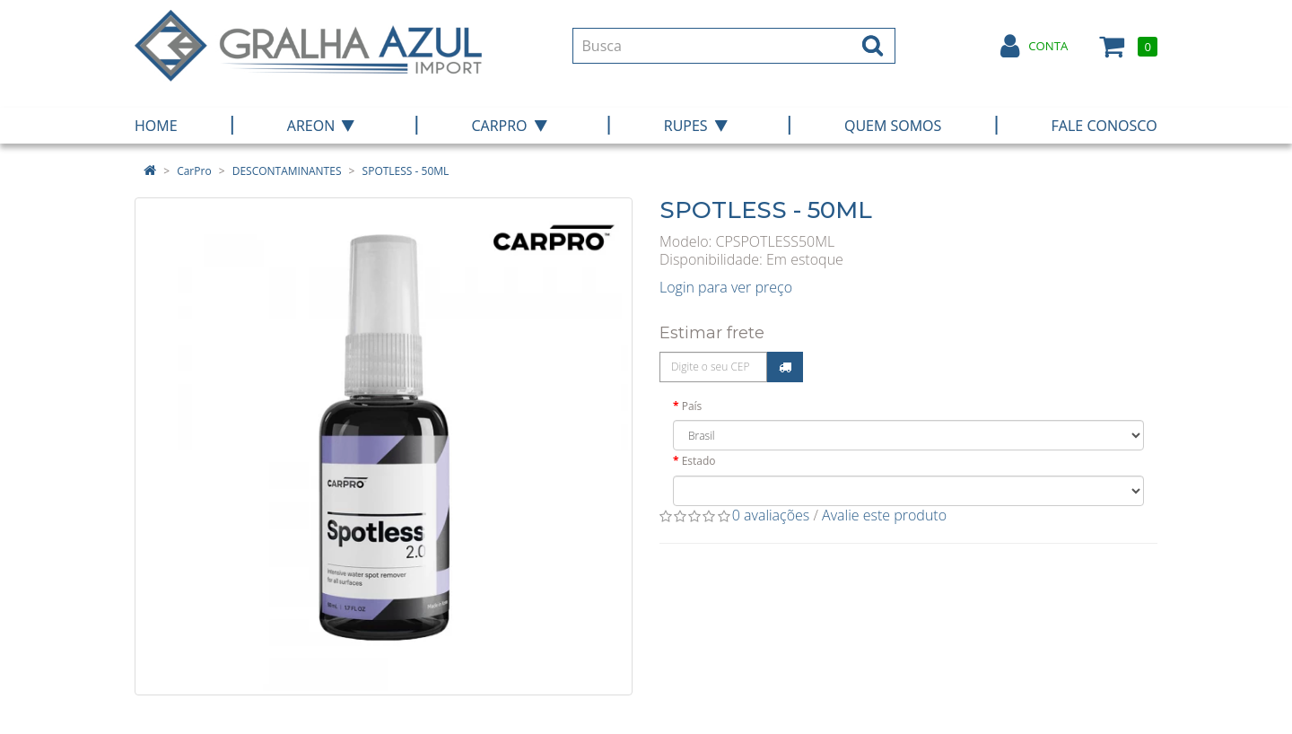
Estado (699, 460)
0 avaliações (771, 515)
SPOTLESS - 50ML (406, 171)
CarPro (194, 171)
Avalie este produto (884, 515)
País (692, 406)
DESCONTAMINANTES (287, 171)
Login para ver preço (725, 287)
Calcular (785, 367)
